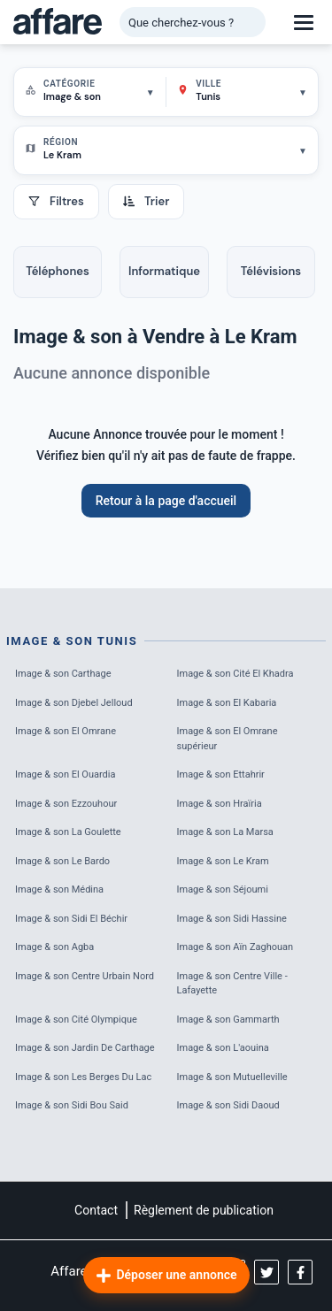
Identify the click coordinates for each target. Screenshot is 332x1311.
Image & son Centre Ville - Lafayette (232, 983)
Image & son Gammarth (228, 1019)
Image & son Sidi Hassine (232, 918)
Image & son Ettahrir (221, 774)
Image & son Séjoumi (222, 889)
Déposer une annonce (165, 1276)
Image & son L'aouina (223, 1048)
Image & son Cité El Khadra (235, 673)
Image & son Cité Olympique (76, 1019)
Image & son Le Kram (223, 861)
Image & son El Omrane (65, 731)
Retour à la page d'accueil (166, 501)
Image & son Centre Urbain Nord (84, 976)
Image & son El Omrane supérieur (227, 738)
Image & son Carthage (63, 673)
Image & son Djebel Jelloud (74, 703)
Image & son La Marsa (225, 832)
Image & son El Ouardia (65, 774)
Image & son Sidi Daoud (228, 1105)
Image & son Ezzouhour (66, 803)
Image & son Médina (59, 889)
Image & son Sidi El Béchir (71, 918)
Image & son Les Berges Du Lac (83, 1077)
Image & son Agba (54, 947)
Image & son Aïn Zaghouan (235, 947)
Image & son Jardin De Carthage (85, 1048)
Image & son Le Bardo (62, 861)
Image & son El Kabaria (227, 703)
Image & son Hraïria (219, 803)
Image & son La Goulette (68, 832)
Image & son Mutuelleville (232, 1077)
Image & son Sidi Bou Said (71, 1105)
